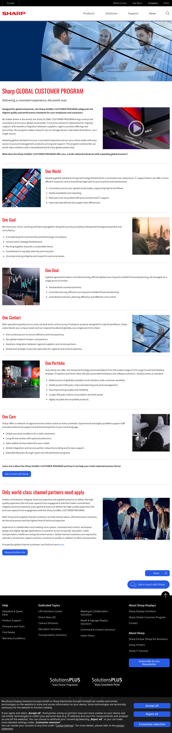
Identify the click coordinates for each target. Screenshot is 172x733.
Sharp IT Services (138, 651)
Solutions (112, 13)
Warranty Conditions (13, 638)
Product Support (11, 620)
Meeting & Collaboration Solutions (94, 613)
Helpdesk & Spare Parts (12, 613)
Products (89, 13)
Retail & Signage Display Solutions (94, 622)
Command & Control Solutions (98, 630)
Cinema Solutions (48, 623)
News (152, 13)
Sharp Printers (137, 645)
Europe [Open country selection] (10, 3)
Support (134, 13)
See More (138, 3)
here (61, 544)
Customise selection (152, 724)
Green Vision (88, 636)
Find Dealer (8, 632)
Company (153, 3)
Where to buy (120, 3)
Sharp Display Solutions (142, 611)
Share (160, 573)
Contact (133, 623)
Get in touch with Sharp (16, 474)
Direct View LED (47, 617)
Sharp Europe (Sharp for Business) (148, 639)
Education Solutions (49, 629)
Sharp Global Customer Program (147, 617)
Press (167, 3)
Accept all (152, 705)
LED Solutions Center (50, 611)
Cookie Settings (64, 725)
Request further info (15, 552)
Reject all (152, 714)
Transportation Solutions (52, 635)
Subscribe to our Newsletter (149, 662)
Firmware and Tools (13, 626)
